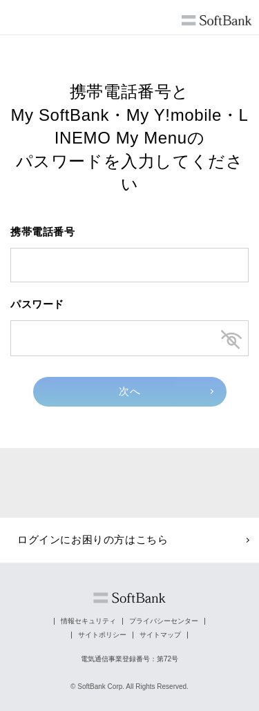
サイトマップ (160, 635)
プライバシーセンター (163, 621)
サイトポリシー (102, 635)
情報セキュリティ (88, 621)
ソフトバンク (129, 598)
